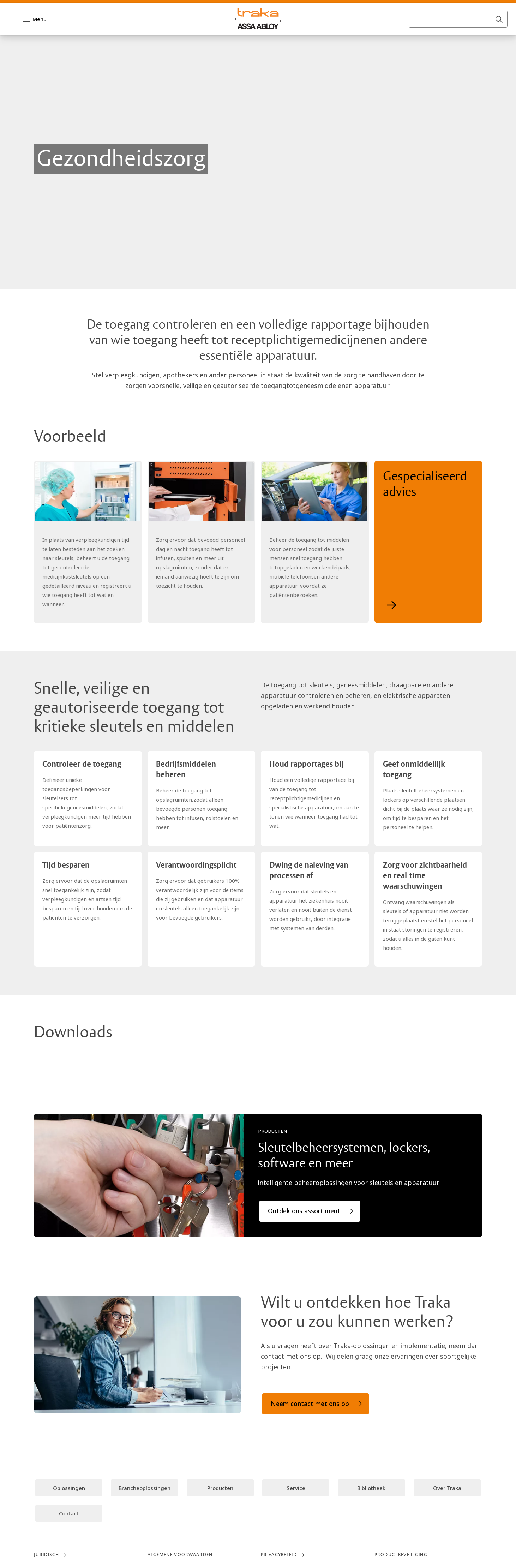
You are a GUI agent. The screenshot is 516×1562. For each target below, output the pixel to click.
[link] (89, 8)
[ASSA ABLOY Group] (34, 8)
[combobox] (458, 33)
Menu (39, 33)
